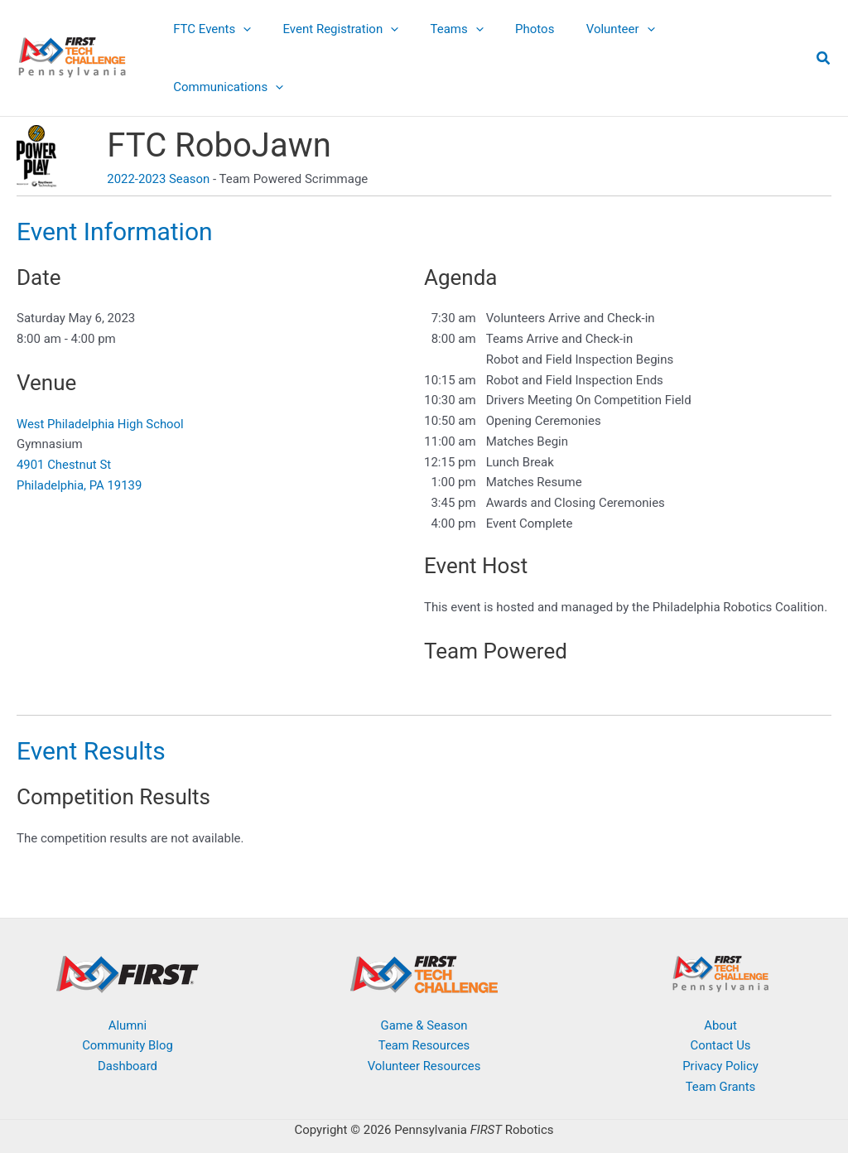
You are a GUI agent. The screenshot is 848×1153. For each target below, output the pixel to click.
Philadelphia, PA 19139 (80, 435)
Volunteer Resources (424, 1016)
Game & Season (424, 975)
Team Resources (424, 995)
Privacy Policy (720, 1016)
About (720, 975)
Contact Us (720, 995)
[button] (269, 33)
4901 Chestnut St (64, 415)
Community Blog (128, 995)
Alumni (127, 975)
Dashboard (128, 1016)
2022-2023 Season (158, 129)
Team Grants (720, 1037)
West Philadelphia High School (101, 374)
